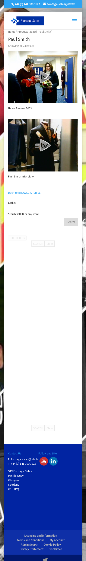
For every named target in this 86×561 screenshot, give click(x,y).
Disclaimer (55, 549)
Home (11, 32)
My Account (57, 540)
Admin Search (29, 544)
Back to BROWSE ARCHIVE (24, 193)
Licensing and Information (40, 536)
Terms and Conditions (30, 540)
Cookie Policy (52, 544)
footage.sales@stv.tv (24, 459)
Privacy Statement (31, 549)
